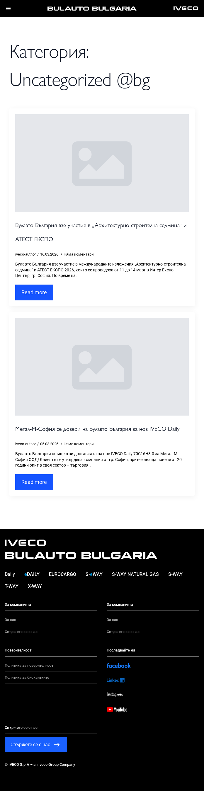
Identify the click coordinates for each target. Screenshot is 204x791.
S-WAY (94, 574)
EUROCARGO (62, 574)
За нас (10, 620)
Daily (10, 574)
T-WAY (11, 586)
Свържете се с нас (21, 632)
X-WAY (35, 586)
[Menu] (8, 8)
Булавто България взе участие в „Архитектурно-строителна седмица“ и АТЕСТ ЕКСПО (101, 231)
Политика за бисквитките (27, 677)
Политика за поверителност (29, 665)
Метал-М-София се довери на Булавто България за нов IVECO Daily (97, 428)
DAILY (32, 574)
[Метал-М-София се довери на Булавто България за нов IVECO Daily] (102, 367)
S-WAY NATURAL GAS (135, 574)
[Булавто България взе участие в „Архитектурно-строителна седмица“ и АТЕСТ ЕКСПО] (102, 163)
